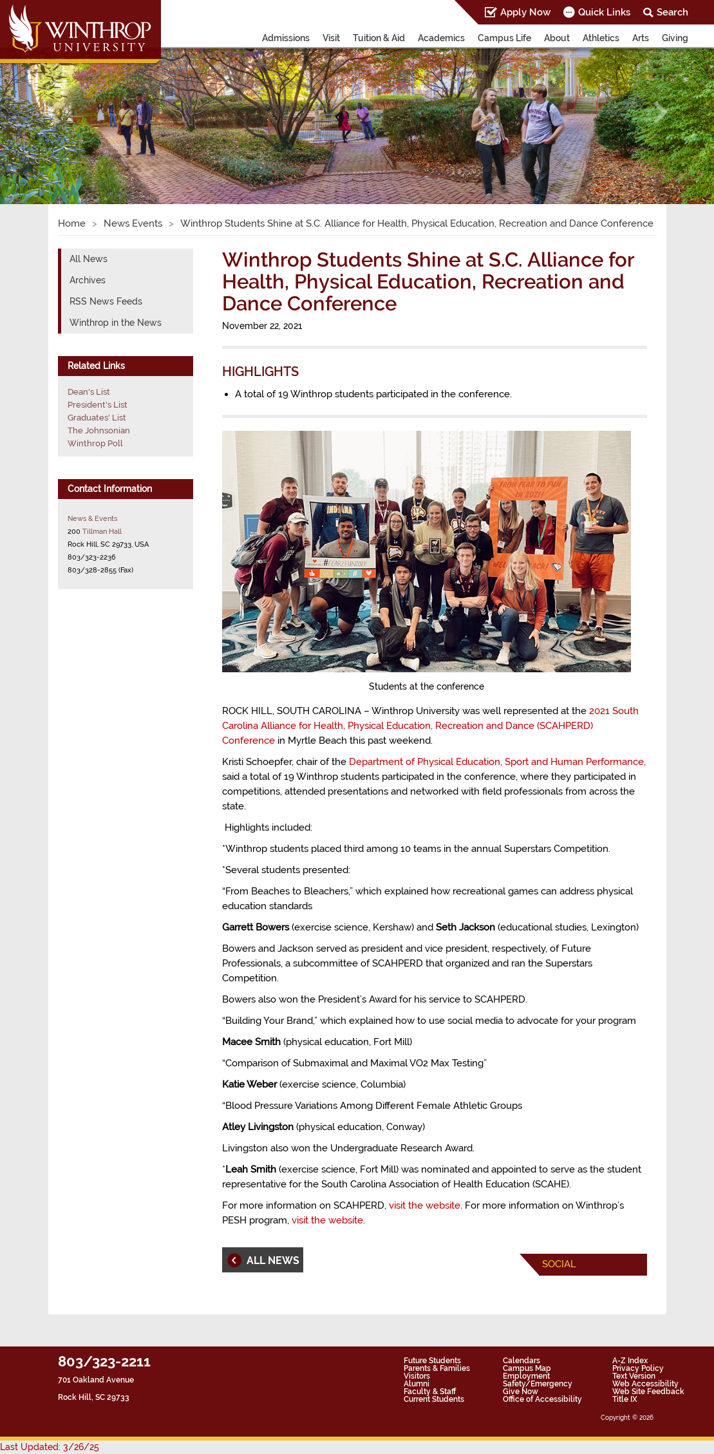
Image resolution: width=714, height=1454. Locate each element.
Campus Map (527, 1368)
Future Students (432, 1360)
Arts (640, 38)
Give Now (520, 1391)
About (557, 38)
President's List (97, 405)
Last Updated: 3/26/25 (49, 1447)
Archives (88, 280)
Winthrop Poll (95, 443)
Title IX (624, 1399)
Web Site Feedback (648, 1391)
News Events (133, 223)
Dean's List (89, 392)
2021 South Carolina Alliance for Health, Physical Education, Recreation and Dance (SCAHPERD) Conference (430, 725)
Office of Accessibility (542, 1399)
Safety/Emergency (537, 1383)
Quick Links (604, 12)
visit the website (424, 1205)
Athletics (601, 38)
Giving (675, 38)
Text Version (633, 1376)
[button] (53, 112)
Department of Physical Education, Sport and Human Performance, (497, 762)
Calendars (521, 1360)
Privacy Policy (638, 1368)
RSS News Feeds (106, 301)
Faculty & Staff (430, 1391)
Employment (526, 1376)
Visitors (417, 1376)
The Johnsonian (99, 430)
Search (672, 12)
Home (72, 223)
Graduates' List (97, 417)
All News (89, 259)
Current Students (434, 1399)
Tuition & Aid (379, 38)
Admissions (286, 38)
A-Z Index (630, 1360)
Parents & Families (437, 1368)
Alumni (416, 1383)
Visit (331, 38)
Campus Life (504, 38)
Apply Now (525, 12)
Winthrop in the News (116, 322)
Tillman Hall (102, 531)
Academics (441, 38)
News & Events (92, 518)
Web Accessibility (645, 1383)
